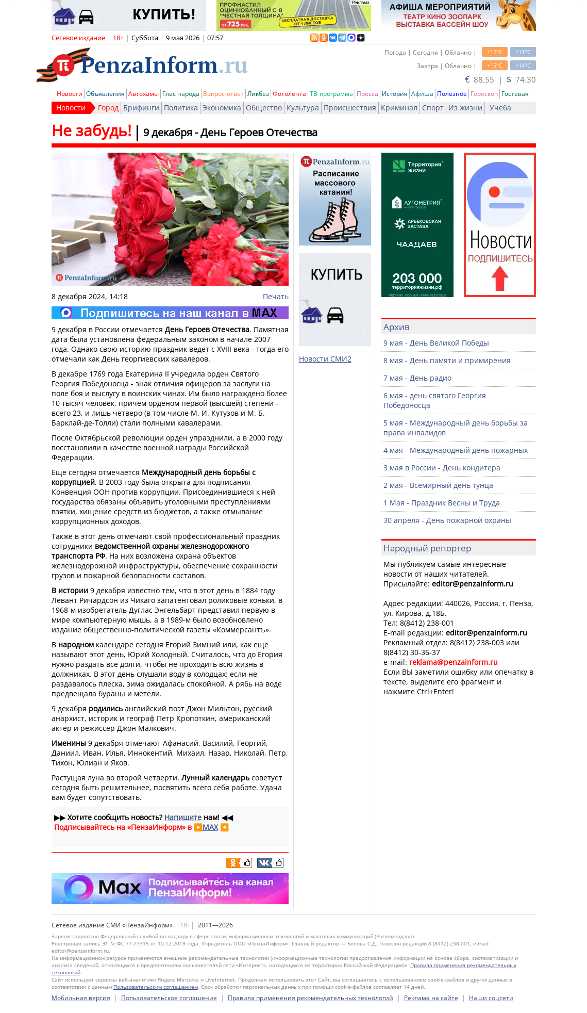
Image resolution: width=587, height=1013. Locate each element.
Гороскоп (484, 93)
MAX (210, 827)
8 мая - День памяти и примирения (447, 360)
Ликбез (258, 93)
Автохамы (143, 93)
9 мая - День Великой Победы (436, 343)
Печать (276, 296)
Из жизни (465, 107)
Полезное (452, 93)
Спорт (433, 107)
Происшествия (350, 107)
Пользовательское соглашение (169, 997)
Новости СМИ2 (325, 359)
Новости (69, 93)
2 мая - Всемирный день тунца (438, 485)
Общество (264, 107)
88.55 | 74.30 (500, 79)
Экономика (222, 107)
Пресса (367, 93)
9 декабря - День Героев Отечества (230, 132)
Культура (303, 107)
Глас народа (180, 93)
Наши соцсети (491, 997)
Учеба (500, 107)
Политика (181, 107)
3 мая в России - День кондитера (441, 467)
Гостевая (515, 93)
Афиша (422, 93)
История (395, 93)
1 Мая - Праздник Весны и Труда (441, 503)
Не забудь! (91, 130)
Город (108, 107)
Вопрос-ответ (223, 93)
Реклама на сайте (431, 997)
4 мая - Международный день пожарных (455, 450)
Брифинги (141, 107)
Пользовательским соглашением (155, 986)
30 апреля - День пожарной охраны (447, 520)
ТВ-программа (331, 93)
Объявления (105, 93)
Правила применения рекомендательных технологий (310, 997)
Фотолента (289, 93)
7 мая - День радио (417, 378)
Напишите (183, 817)
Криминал (399, 107)
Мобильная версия (81, 997)
